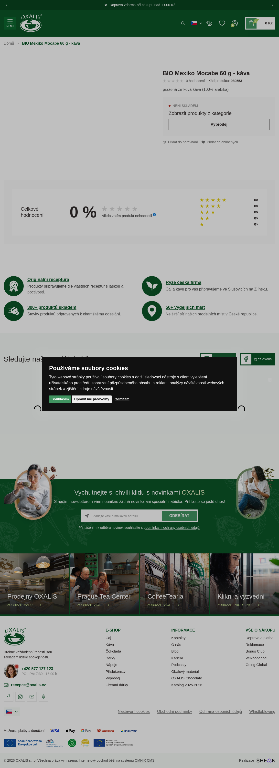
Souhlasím (60, 399)
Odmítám (122, 399)
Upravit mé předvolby (91, 399)
